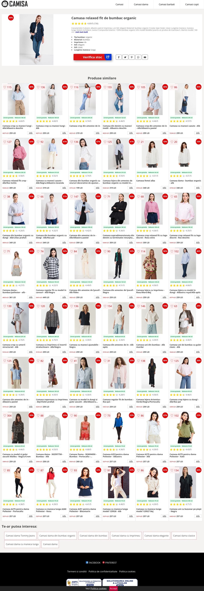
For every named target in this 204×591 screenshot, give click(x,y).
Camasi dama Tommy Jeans (20, 535)
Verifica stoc (97, 57)
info (30, 133)
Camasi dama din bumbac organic (57, 535)
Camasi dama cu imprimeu (126, 535)
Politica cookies (127, 571)
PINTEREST (109, 562)
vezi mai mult (82, 32)
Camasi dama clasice (184, 535)
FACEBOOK (93, 562)
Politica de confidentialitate (103, 571)
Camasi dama (141, 4)
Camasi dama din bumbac (93, 535)
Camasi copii (192, 4)
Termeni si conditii (77, 571)
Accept (113, 588)
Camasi (119, 4)
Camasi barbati (167, 4)
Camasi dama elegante (157, 535)
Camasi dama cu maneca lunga (22, 544)
